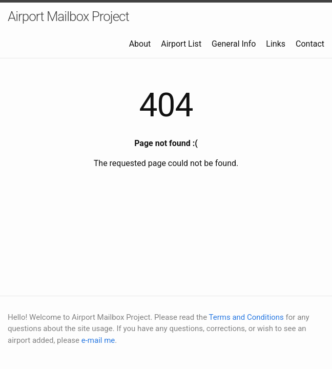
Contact (310, 44)
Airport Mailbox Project (68, 16)
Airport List (181, 44)
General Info (234, 44)
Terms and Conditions (246, 317)
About (140, 44)
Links (275, 44)
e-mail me (98, 340)
